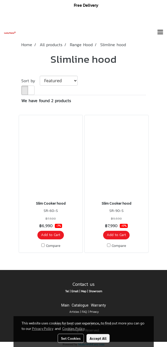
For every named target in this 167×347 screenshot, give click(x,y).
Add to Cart (50, 235)
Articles (74, 312)
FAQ (84, 312)
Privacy (94, 312)
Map (83, 291)
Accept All (98, 338)
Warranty (98, 305)
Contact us (83, 284)
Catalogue (80, 305)
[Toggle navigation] (160, 32)
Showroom (95, 291)
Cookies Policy (73, 328)
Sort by (30, 81)
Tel (67, 291)
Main (65, 305)
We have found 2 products (46, 101)
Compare (53, 245)
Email (74, 291)
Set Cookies (71, 338)
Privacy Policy (42, 328)
